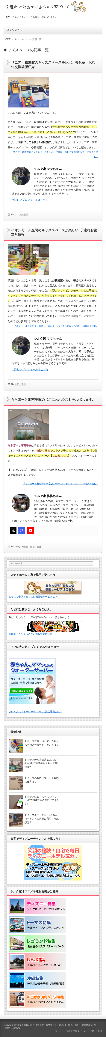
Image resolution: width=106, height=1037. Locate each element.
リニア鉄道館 (21, 214)
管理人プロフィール (76, 1031)
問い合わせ (96, 1031)
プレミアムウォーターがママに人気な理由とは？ (35, 711)
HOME (7, 39)
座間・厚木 (20, 384)
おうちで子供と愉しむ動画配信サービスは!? (45, 589)
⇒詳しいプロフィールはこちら (30, 199)
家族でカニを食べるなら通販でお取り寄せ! (45, 628)
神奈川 (18, 546)
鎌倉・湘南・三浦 (32, 546)
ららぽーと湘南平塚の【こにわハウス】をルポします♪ (52, 400)
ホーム (58, 1031)
